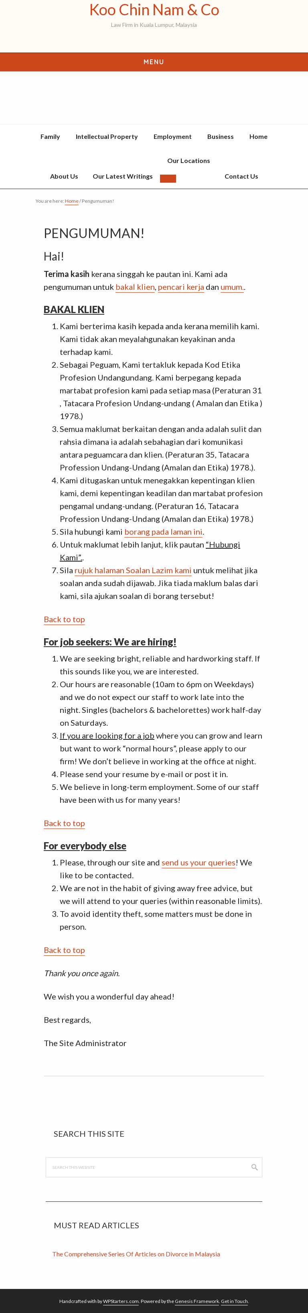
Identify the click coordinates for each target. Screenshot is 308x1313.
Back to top (64, 619)
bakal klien (135, 286)
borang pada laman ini (163, 531)
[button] (168, 179)
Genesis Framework (197, 1301)
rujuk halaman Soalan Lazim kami (133, 570)
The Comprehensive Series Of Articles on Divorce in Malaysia (136, 1254)
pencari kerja (181, 286)
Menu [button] (154, 62)
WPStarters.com (121, 1301)
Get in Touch (234, 1301)
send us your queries (198, 862)
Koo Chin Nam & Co (154, 9)
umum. (232, 286)
